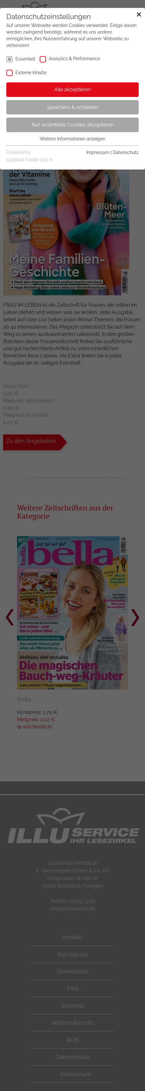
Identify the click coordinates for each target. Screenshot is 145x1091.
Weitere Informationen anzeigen (72, 138)
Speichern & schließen (72, 107)
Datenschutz (126, 152)
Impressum (97, 152)
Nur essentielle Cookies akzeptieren (73, 125)
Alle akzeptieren (72, 90)
